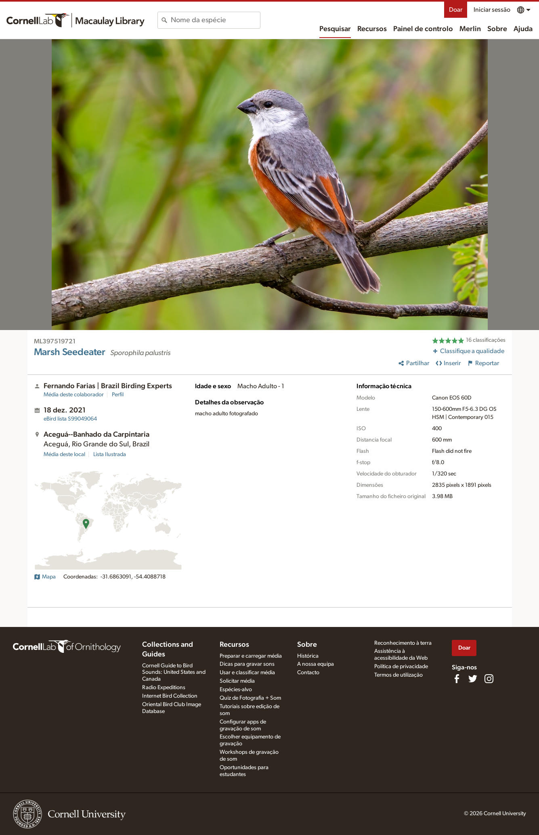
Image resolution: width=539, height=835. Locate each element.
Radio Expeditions (163, 687)
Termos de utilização (398, 675)
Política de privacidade (401, 666)
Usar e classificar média (247, 672)
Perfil (118, 395)
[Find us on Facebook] (456, 679)
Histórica (308, 656)
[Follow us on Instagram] (489, 679)
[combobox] (215, 20)
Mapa (45, 577)
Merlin (470, 29)
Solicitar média (237, 681)
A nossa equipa (315, 664)
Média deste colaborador (74, 395)
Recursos (372, 29)
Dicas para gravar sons (247, 664)
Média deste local (64, 454)
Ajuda (523, 29)
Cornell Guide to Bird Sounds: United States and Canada (174, 672)
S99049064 (70, 419)
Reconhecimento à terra (403, 643)
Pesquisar (335, 29)
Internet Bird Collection (169, 696)
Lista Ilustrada (109, 454)
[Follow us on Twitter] (473, 679)
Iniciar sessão (492, 9)
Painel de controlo (423, 29)
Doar (455, 9)
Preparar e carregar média (251, 656)
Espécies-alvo (236, 689)
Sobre (497, 29)
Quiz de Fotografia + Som (250, 698)
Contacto (308, 672)
